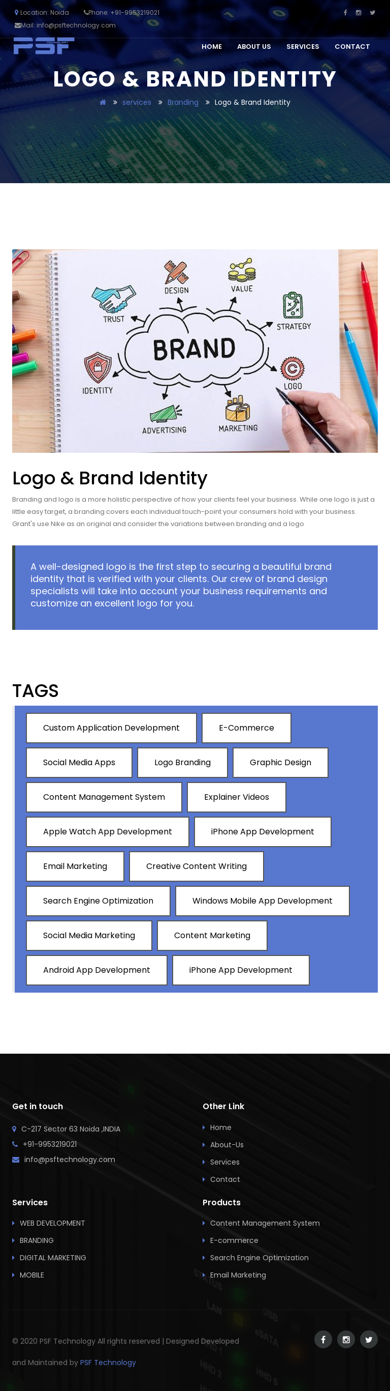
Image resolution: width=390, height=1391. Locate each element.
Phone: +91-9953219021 (123, 12)
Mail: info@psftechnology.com (68, 25)
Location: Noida (42, 12)
